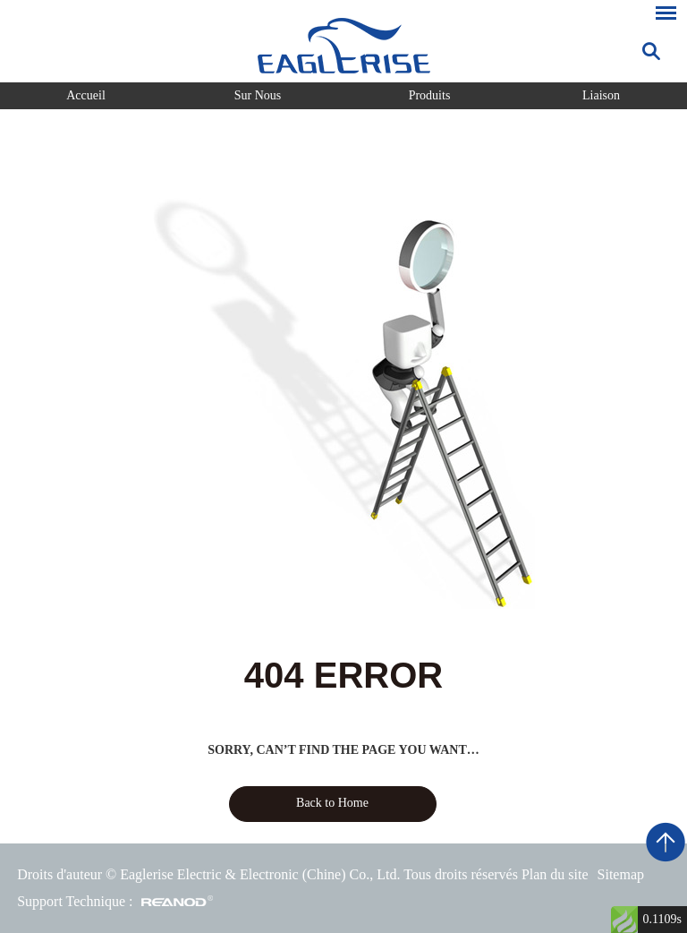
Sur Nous (258, 95)
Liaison (601, 95)
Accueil (86, 95)
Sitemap (621, 874)
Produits (430, 95)
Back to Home (332, 802)
